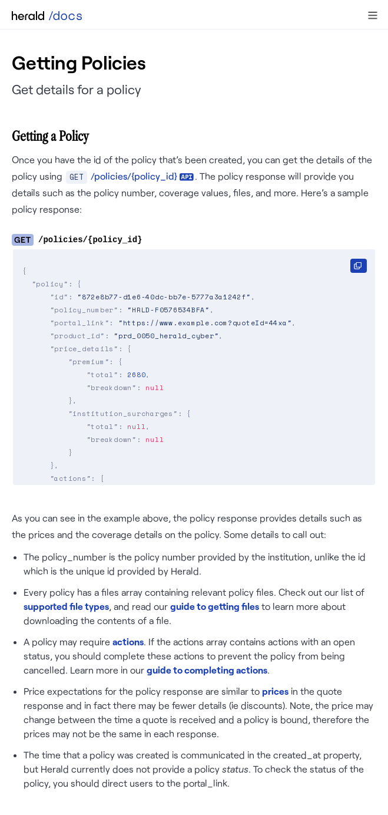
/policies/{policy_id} (134, 176)
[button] (372, 15)
